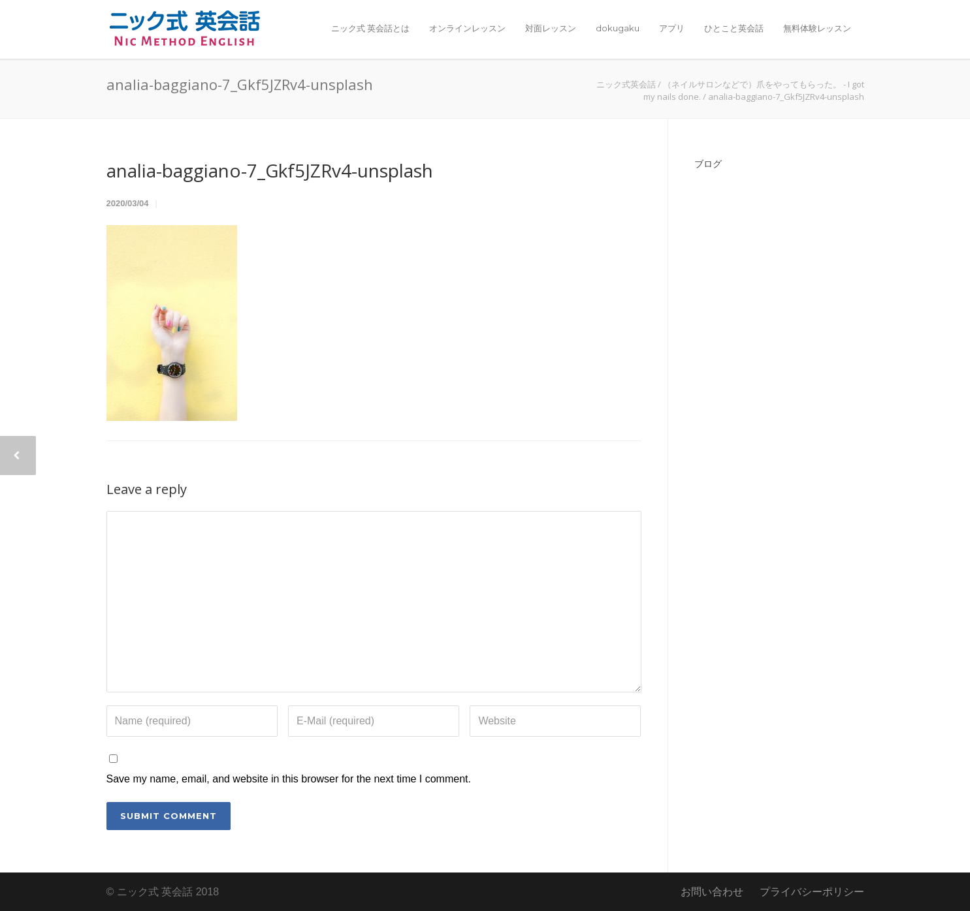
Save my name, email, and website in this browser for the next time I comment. (288, 778)
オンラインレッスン (467, 28)
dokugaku (617, 28)
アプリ (672, 28)
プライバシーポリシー (812, 891)
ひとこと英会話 (734, 28)
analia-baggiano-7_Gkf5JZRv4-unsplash (269, 170)
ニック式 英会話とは (370, 28)
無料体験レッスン (817, 28)
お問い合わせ (712, 891)
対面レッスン (550, 28)
